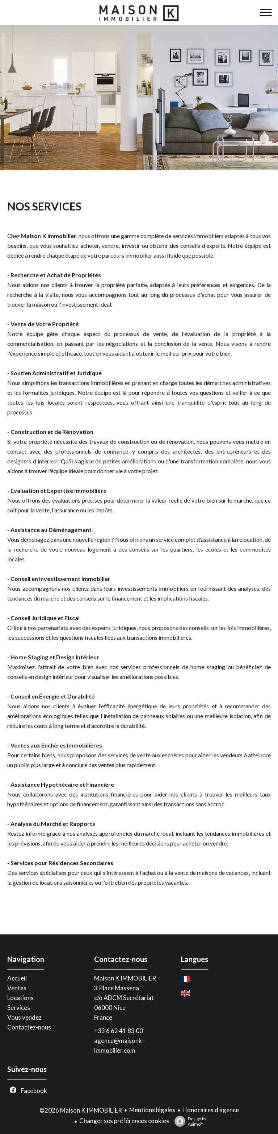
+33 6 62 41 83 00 (118, 1031)
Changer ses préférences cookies (124, 1121)
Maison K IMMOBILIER (125, 978)
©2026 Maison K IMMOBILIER (80, 1110)
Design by (188, 1121)
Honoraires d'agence (210, 1110)
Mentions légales (152, 1110)
